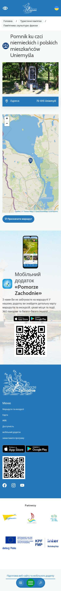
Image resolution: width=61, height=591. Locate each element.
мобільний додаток (11, 432)
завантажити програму (13, 438)
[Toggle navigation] (30, 582)
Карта (5, 415)
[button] (30, 161)
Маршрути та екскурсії (13, 409)
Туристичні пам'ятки (30, 21)
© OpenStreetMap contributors (46, 211)
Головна (8, 21)
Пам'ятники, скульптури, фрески (21, 25)
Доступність (8, 426)
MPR (4, 420)
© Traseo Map (27, 211)
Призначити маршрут (18, 218)
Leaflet (17, 211)
